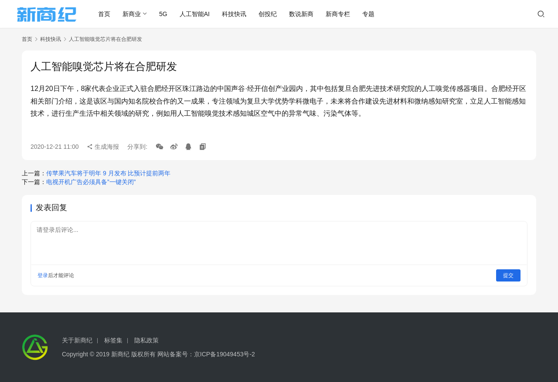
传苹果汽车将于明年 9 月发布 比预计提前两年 (108, 173)
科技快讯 (234, 13)
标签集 (113, 340)
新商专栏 (338, 13)
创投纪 (268, 13)
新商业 (131, 13)
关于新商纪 (77, 340)
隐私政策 (146, 340)
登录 (42, 275)
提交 (508, 275)
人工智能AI (195, 13)
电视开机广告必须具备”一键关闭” (91, 181)
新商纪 (120, 354)
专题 (368, 13)
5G (163, 13)
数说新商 (301, 13)
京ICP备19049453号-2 (224, 354)
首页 (104, 13)
